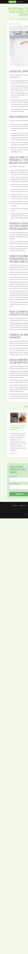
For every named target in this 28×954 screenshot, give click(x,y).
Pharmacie (14, 505)
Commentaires (22, 505)
